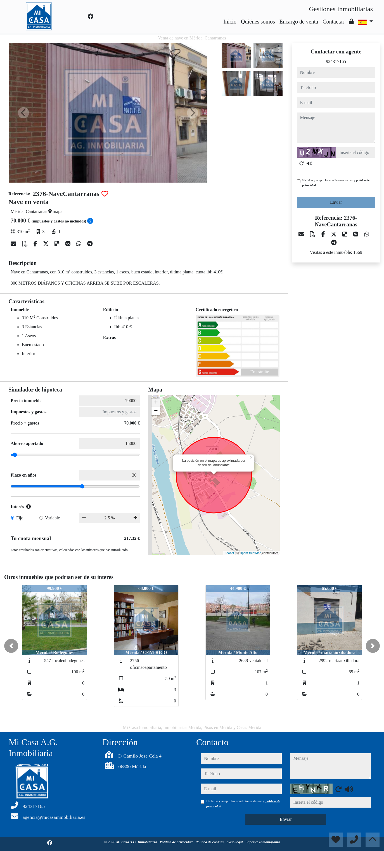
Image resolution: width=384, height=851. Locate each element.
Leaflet (229, 553)
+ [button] (156, 402)
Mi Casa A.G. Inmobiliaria (137, 842)
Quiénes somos (258, 21)
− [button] (156, 411)
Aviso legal (235, 842)
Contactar (333, 21)
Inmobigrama (269, 842)
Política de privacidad (176, 842)
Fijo (19, 517)
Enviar (336, 202)
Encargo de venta (298, 21)
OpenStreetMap (250, 553)
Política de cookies (209, 842)
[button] (11, 646)
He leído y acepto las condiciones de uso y (335, 183)
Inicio (229, 21)
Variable (52, 517)
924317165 (336, 61)
